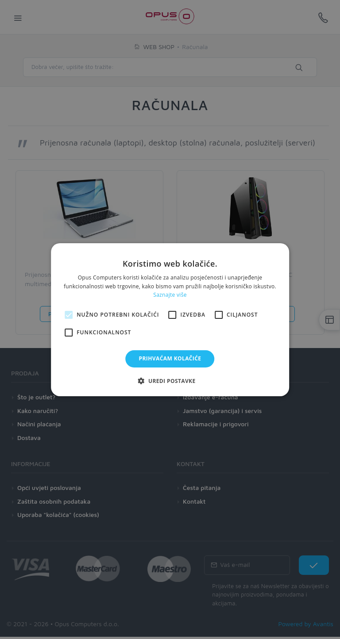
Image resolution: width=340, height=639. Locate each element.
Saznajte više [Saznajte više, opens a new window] (169, 294)
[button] (169, 380)
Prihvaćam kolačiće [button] (170, 358)
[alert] (170, 319)
